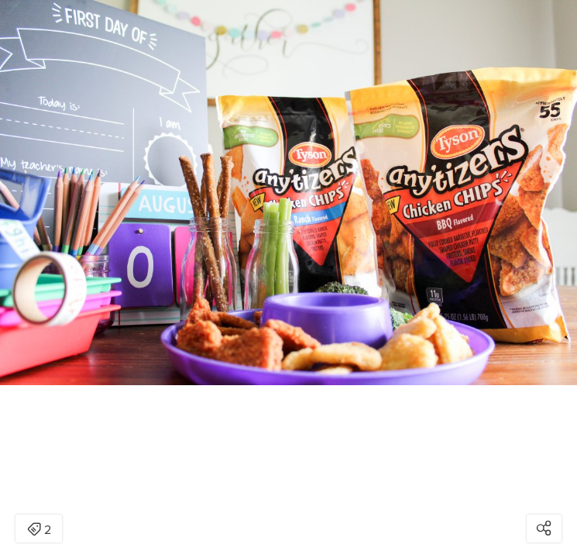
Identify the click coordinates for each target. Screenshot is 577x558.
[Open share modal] (544, 528)
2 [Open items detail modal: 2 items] (39, 530)
